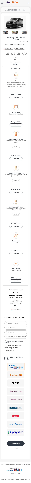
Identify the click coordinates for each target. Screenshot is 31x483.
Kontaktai (12, 464)
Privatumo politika (20, 464)
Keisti (15, 305)
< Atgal (16, 448)
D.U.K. (2, 464)
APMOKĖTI (16, 443)
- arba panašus (23, 41)
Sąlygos (28, 464)
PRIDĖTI (17, 97)
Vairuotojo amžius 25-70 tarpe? (13, 342)
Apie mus (7, 464)
